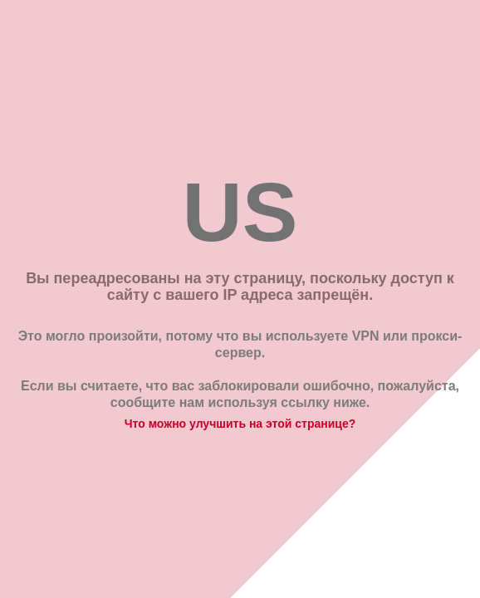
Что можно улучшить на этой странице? (240, 423)
